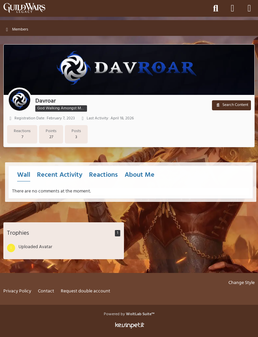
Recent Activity (59, 175)
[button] (231, 105)
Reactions (103, 175)
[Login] (232, 8)
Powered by (129, 314)
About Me (140, 175)
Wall (23, 175)
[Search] (215, 8)
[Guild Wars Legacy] (24, 8)
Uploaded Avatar (35, 247)
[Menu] (249, 8)
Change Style (241, 283)
